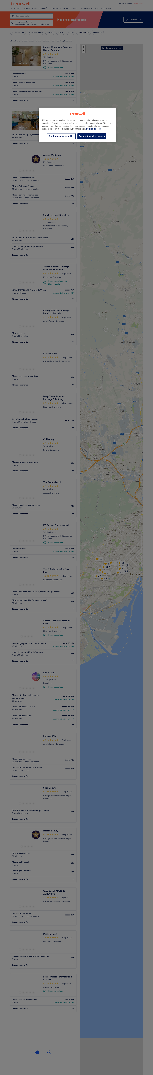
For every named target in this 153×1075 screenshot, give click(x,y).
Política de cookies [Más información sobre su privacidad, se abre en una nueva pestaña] (95, 129)
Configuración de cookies (61, 136)
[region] (77, 125)
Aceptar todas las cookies (92, 136)
